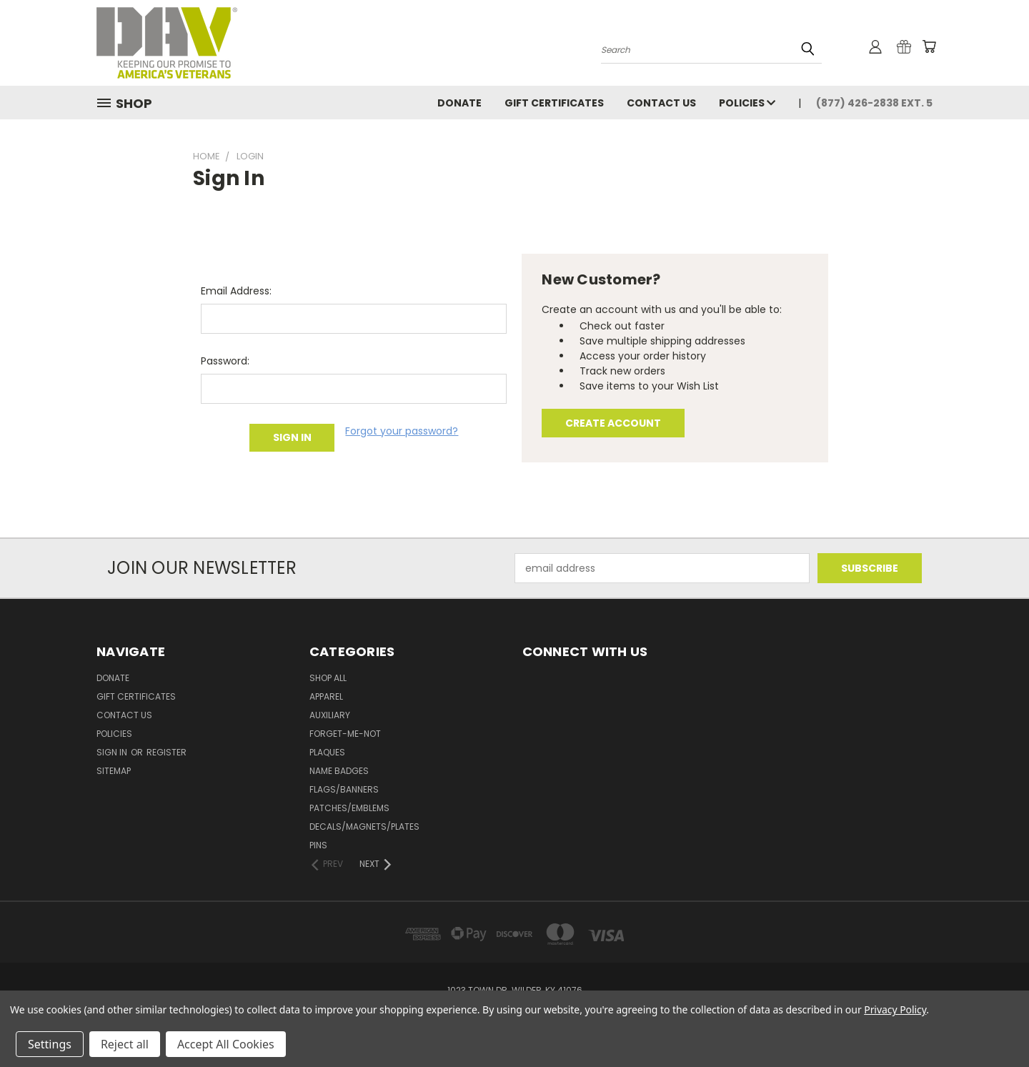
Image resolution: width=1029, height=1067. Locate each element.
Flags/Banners (344, 789)
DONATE (459, 103)
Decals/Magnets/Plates (364, 826)
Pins (318, 845)
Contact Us (661, 103)
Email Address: (236, 291)
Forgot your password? (401, 431)
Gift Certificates (554, 103)
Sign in (112, 752)
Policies (747, 103)
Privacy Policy (895, 1009)
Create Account (613, 423)
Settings (49, 1044)
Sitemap (113, 771)
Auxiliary (329, 715)
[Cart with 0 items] (929, 46)
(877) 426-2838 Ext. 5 (874, 103)
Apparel (326, 696)
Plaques (327, 752)
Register (166, 752)
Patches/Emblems (349, 808)
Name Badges (339, 771)
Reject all (125, 1044)
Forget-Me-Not (345, 734)
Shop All (328, 678)
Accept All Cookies (225, 1044)
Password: (225, 361)
